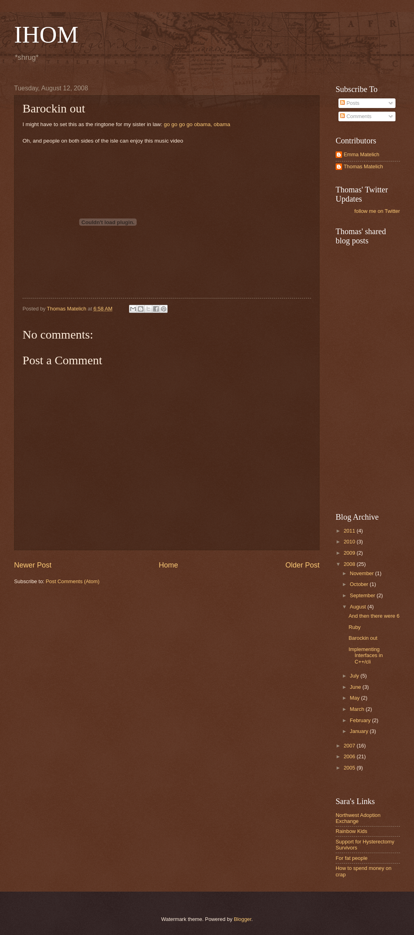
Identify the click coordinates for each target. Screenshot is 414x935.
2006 (350, 756)
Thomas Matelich (363, 166)
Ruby (354, 627)
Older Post (302, 565)
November (362, 573)
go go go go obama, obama (197, 124)
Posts (349, 103)
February (361, 720)
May (355, 698)
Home (168, 565)
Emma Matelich (361, 154)
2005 (350, 768)
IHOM (46, 34)
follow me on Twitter (377, 211)
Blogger (243, 919)
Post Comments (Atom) (73, 581)
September (363, 595)
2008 (350, 564)
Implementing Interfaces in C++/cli (365, 655)
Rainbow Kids (351, 831)
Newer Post (32, 565)
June (356, 687)
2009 (350, 553)
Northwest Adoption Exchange (358, 818)
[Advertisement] (374, 377)
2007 (350, 746)
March (357, 709)
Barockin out (362, 638)
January (359, 731)
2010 (350, 542)
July (355, 676)
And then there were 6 (374, 616)
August (358, 607)
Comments (355, 116)
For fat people (351, 858)
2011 (350, 531)
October (359, 584)
